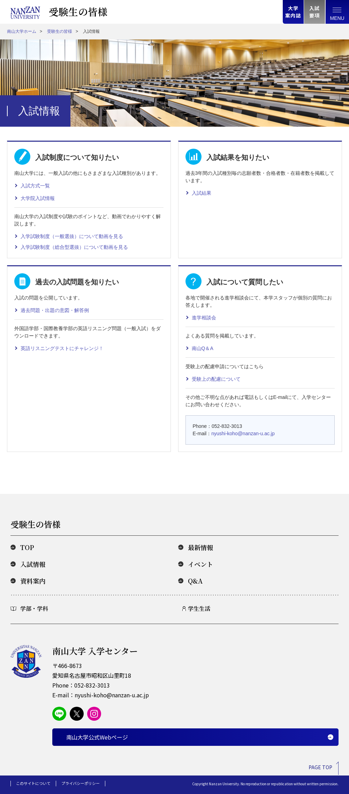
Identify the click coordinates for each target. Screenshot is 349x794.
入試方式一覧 (35, 185)
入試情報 (32, 564)
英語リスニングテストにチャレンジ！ (62, 348)
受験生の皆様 (78, 11)
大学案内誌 (293, 12)
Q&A (195, 580)
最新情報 (200, 547)
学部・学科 (34, 608)
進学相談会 (204, 317)
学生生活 (199, 608)
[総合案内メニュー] (337, 12)
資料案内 (32, 580)
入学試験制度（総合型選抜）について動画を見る (74, 247)
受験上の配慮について (216, 379)
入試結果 (201, 193)
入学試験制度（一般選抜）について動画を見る (72, 236)
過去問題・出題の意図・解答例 (55, 310)
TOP (27, 547)
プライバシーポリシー (80, 783)
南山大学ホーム (21, 31)
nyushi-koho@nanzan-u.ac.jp (243, 433)
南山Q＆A (202, 348)
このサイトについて (33, 783)
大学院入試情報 (38, 198)
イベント (200, 564)
